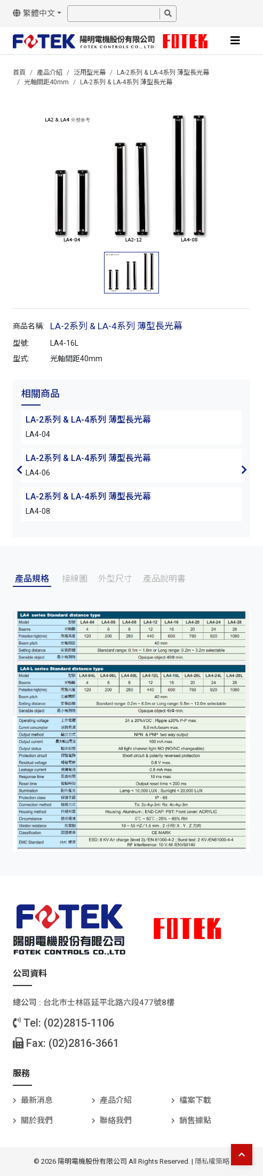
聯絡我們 (116, 1120)
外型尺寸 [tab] (115, 579)
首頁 (19, 72)
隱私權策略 (212, 1161)
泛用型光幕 (90, 72)
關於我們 (37, 1120)
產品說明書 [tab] (164, 579)
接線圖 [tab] (74, 579)
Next (243, 469)
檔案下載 (195, 1100)
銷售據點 (195, 1120)
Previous (19, 469)
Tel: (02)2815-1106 (63, 1022)
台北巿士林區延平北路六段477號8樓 (108, 1002)
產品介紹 (49, 72)
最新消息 (37, 1100)
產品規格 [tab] (32, 579)
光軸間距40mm (46, 82)
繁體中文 (34, 13)
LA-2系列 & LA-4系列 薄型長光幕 (163, 72)
